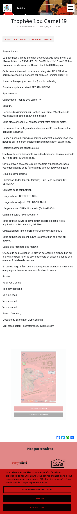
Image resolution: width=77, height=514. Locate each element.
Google (8, 39)
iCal (16, 39)
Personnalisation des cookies (37, 490)
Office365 (48, 39)
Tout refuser (37, 498)
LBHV (21, 8)
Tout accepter (37, 507)
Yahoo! (23, 39)
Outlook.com (35, 39)
